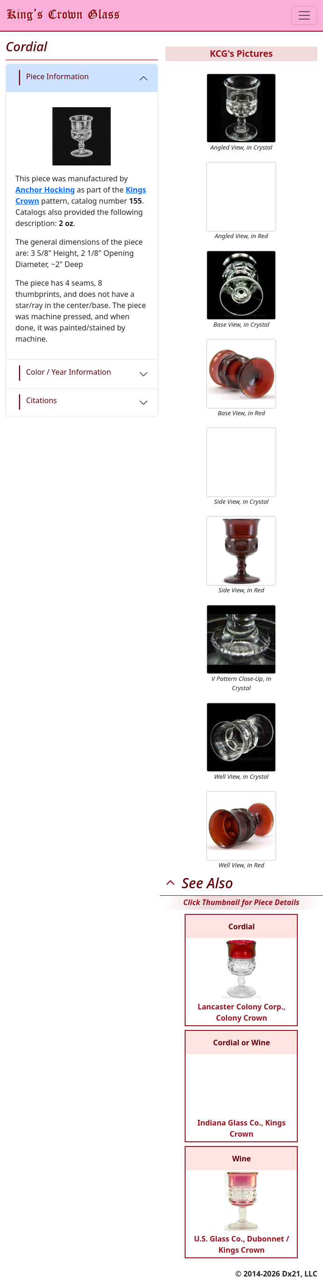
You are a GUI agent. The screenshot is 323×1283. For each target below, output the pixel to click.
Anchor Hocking (45, 190)
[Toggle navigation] (304, 15)
